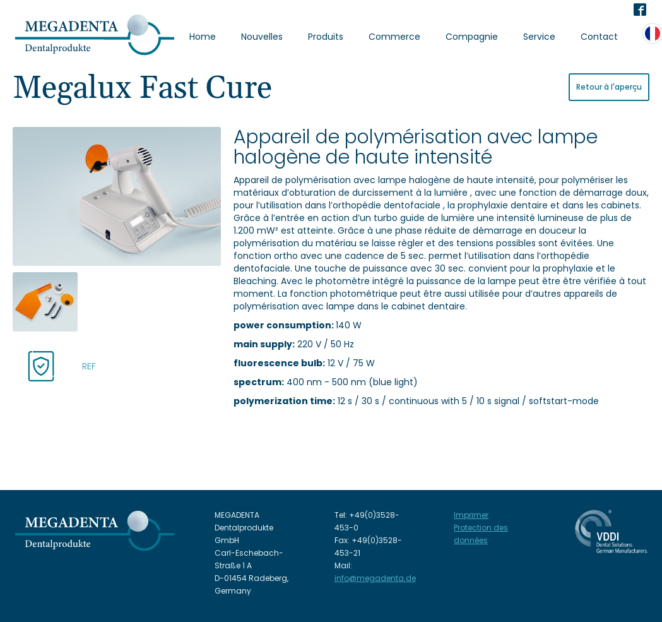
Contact (599, 36)
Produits (325, 36)
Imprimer (471, 515)
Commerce (394, 36)
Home (202, 36)
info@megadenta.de (375, 578)
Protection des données (481, 534)
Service (539, 36)
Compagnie (472, 36)
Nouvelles (262, 36)
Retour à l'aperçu (609, 86)
